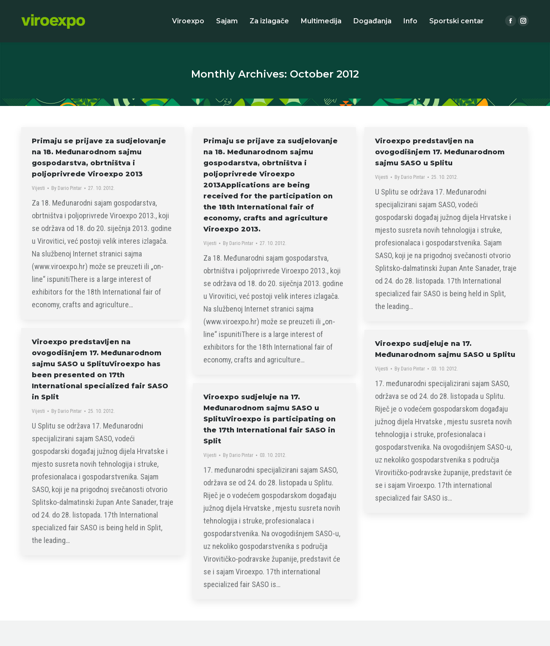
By (66, 188)
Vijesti (38, 188)
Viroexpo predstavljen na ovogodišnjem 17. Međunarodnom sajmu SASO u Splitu (440, 152)
